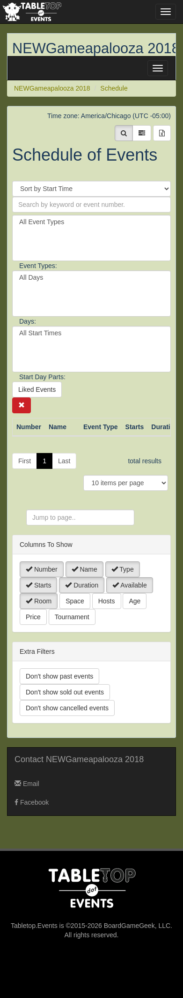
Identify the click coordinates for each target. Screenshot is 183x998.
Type (122, 569)
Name (84, 569)
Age (134, 601)
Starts (38, 585)
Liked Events (37, 389)
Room (38, 601)
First (24, 461)
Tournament (72, 617)
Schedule (113, 88)
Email (27, 783)
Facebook (32, 802)
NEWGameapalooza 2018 (96, 48)
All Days (91, 278)
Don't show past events (59, 676)
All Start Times (91, 333)
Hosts (106, 601)
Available (129, 585)
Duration (81, 585)
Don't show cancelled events (67, 708)
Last (64, 461)
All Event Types (91, 222)
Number (42, 569)
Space (75, 601)
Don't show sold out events (65, 692)
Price (33, 617)
